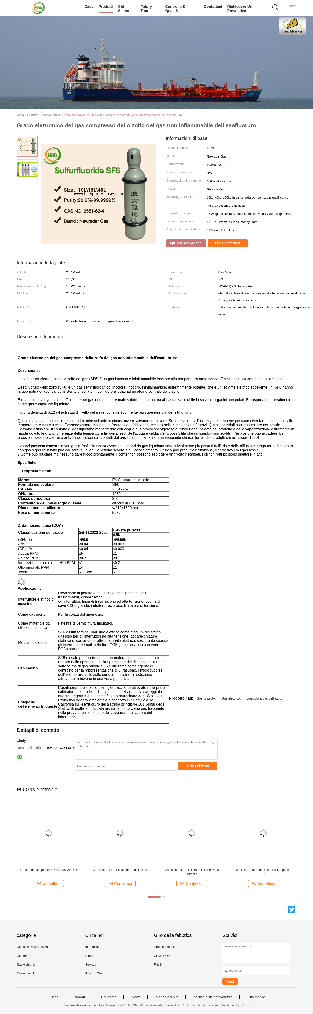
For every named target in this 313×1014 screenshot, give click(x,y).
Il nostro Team (94, 973)
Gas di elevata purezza (32, 947)
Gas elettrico (230, 698)
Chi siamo (123, 9)
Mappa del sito (167, 997)
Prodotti (106, 7)
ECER (244, 1005)
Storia (89, 955)
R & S (158, 964)
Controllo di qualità (176, 9)
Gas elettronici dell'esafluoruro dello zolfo (120, 870)
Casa (89, 7)
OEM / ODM (162, 955)
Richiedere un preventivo (239, 9)
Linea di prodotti (165, 947)
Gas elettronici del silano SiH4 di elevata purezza (192, 872)
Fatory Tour (146, 9)
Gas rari (22, 955)
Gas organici (25, 973)
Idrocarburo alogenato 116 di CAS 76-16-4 (48, 870)
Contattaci (213, 7)
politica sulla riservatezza (213, 997)
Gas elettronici (26, 964)
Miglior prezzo (186, 243)
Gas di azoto (206, 698)
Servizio (90, 964)
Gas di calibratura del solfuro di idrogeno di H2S (263, 872)
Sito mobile (256, 997)
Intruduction (93, 947)
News (136, 997)
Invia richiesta (197, 766)
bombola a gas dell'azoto (264, 698)
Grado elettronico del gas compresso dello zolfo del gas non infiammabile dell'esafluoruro (122, 115)
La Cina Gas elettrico (78, 1005)
